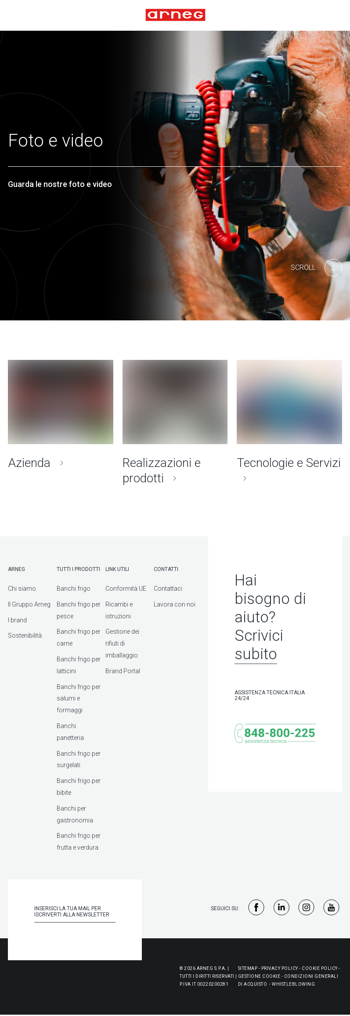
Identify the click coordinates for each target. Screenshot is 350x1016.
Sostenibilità (25, 635)
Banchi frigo (73, 588)
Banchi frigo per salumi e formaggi (79, 698)
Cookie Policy (320, 968)
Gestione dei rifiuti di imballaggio (122, 643)
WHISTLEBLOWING (293, 984)
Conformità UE (125, 588)
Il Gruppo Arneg (29, 604)
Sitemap (248, 968)
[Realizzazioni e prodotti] (175, 423)
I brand (17, 620)
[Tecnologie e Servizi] (289, 423)
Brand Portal (122, 671)
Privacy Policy (279, 968)
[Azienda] (60, 415)
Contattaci (168, 588)
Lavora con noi (174, 604)
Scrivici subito (259, 645)
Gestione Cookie (259, 976)
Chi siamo (22, 588)
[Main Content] (316, 267)
